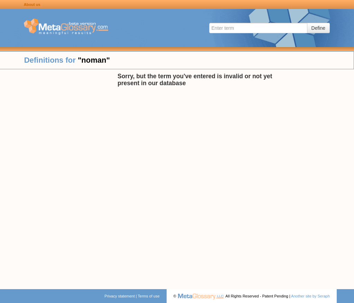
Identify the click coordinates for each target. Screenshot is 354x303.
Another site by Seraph (310, 296)
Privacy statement (119, 296)
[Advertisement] (59, 176)
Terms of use (149, 296)
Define (318, 28)
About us (32, 4)
